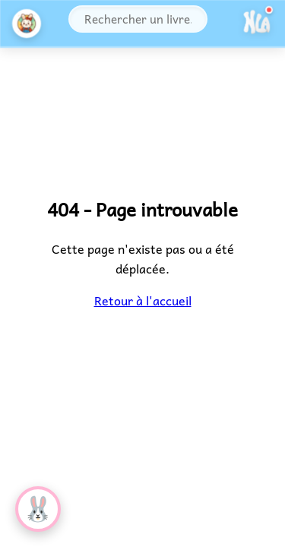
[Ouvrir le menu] (257, 23)
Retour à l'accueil (142, 300)
